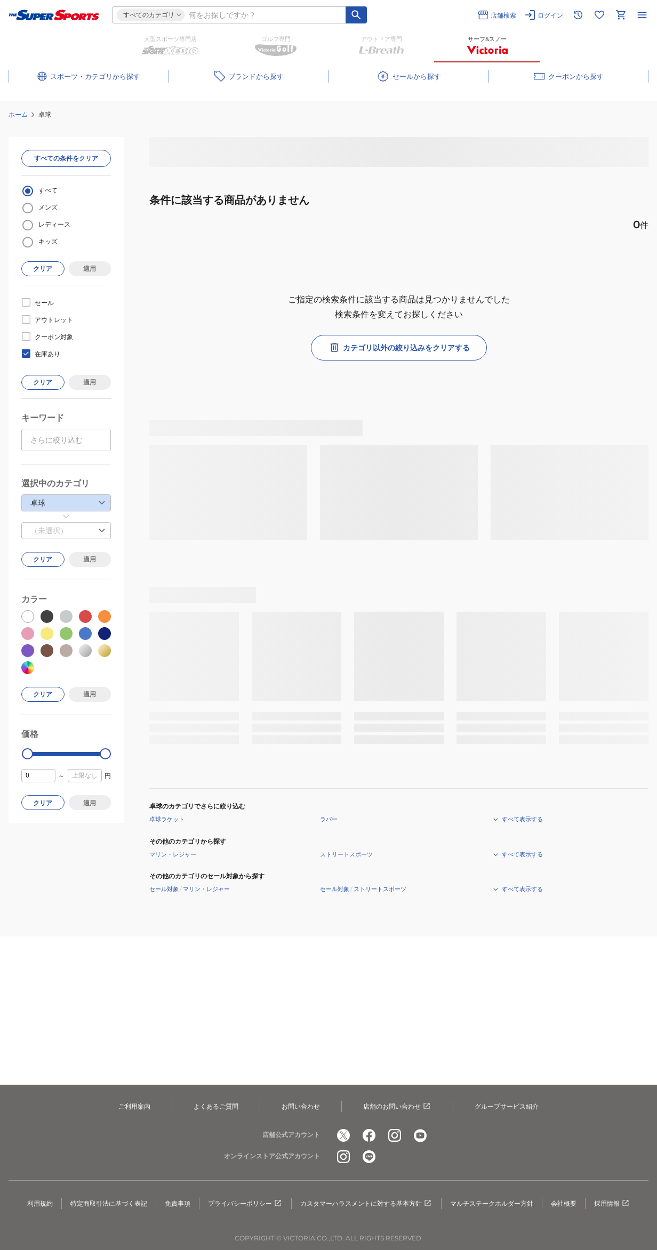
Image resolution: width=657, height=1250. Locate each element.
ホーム (18, 114)
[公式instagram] (394, 1135)
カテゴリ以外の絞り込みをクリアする (399, 347)
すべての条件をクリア (66, 158)
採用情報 (612, 1203)
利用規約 (40, 1203)
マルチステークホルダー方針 (491, 1203)
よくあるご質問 (216, 1106)
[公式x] (343, 1135)
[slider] (27, 753)
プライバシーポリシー (245, 1203)
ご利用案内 (134, 1106)
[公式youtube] (420, 1135)
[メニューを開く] (642, 14)
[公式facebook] (369, 1135)
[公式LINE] (369, 1156)
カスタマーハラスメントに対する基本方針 (366, 1203)
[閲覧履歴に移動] (578, 14)
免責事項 (177, 1203)
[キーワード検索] (356, 14)
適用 (89, 269)
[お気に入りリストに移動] (599, 15)
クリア (42, 269)
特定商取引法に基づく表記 (108, 1203)
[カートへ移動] (620, 15)
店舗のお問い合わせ (397, 1106)
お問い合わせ (301, 1106)
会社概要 (563, 1203)
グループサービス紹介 (507, 1106)
